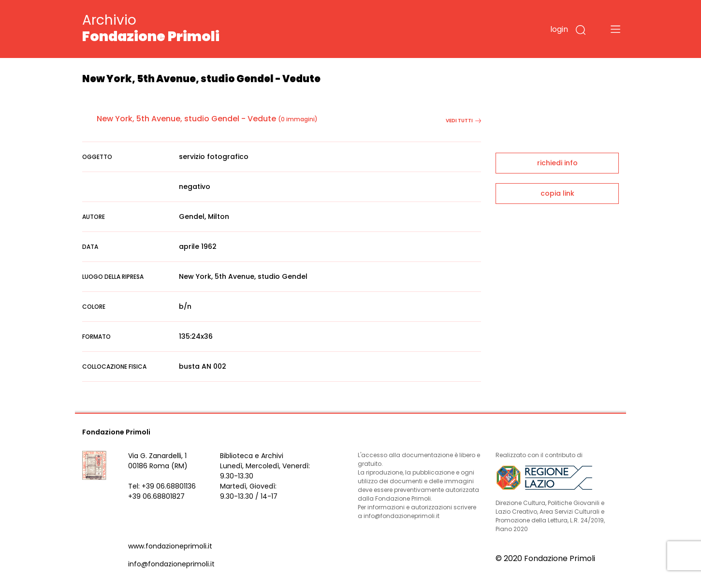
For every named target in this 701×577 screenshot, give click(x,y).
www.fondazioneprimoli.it (170, 546)
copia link (557, 193)
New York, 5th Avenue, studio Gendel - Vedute (186, 118)
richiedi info (557, 163)
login (559, 29)
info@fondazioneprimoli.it (171, 564)
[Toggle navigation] (615, 29)
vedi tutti (463, 120)
